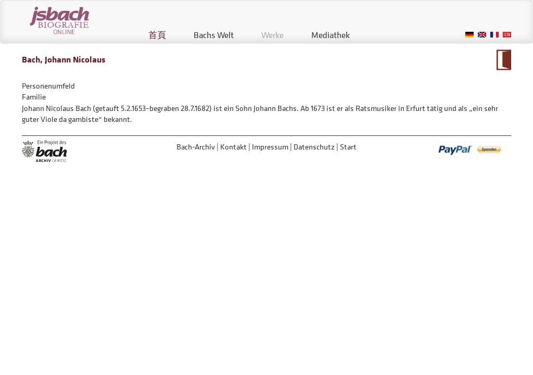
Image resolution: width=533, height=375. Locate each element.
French (494, 35)
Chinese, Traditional (507, 35)
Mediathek (330, 35)
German (469, 35)
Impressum (270, 146)
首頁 (157, 35)
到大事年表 (503, 59)
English (482, 35)
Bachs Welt (214, 35)
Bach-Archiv (195, 146)
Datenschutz (314, 146)
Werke (272, 35)
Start (348, 146)
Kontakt (233, 146)
